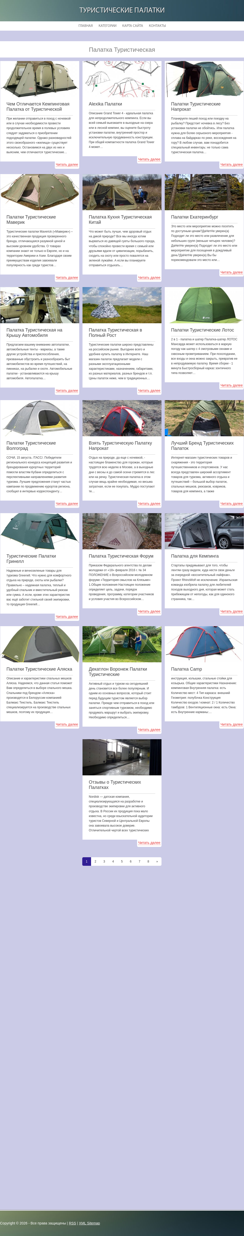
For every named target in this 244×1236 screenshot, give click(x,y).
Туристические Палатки (122, 10)
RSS (72, 1223)
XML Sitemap (89, 1223)
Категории (107, 26)
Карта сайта (132, 26)
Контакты (157, 26)
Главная (85, 26)
